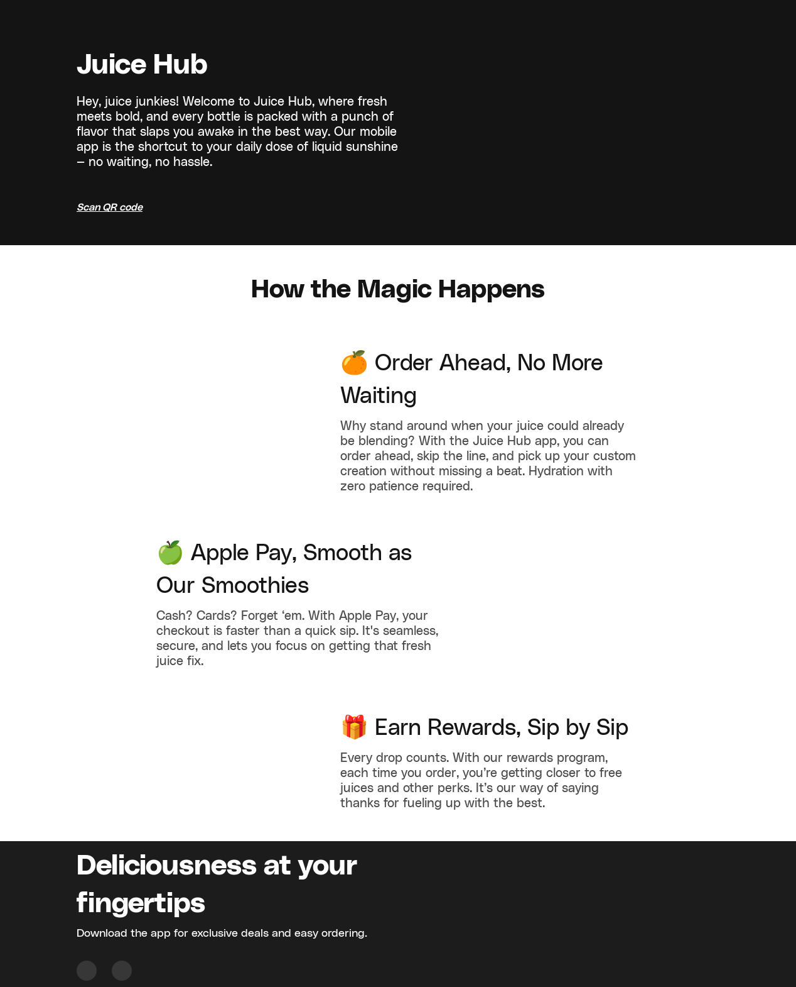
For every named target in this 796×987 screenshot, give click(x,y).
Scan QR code (110, 207)
